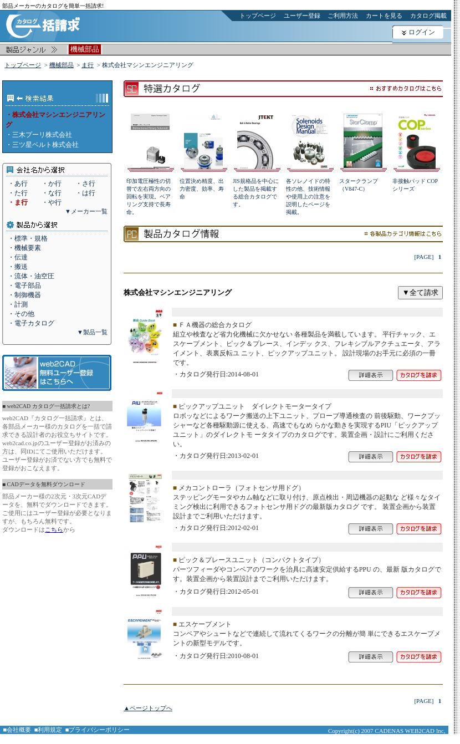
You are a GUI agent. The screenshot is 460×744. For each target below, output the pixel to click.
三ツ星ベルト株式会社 (45, 145)
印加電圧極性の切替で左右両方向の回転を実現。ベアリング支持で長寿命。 (148, 196)
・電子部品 (24, 285)
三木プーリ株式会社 (42, 135)
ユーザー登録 (302, 15)
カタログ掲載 (428, 15)
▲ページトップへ (148, 708)
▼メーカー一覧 (86, 211)
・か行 (52, 183)
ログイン (421, 32)
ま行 (87, 65)
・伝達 (18, 257)
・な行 (52, 193)
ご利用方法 (343, 15)
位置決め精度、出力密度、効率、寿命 (202, 189)
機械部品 (61, 65)
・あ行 (18, 183)
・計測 (18, 304)
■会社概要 (17, 729)
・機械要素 (24, 248)
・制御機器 (24, 295)
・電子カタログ (31, 323)
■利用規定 (48, 729)
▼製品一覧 (92, 332)
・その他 (21, 314)
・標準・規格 (28, 238)
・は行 (85, 193)
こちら (54, 529)
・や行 (52, 202)
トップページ (257, 15)
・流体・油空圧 (31, 276)
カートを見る (384, 15)
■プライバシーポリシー (97, 729)
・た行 (18, 193)
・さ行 (85, 183)
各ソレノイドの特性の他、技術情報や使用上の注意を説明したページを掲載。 (308, 196)
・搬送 (18, 267)
